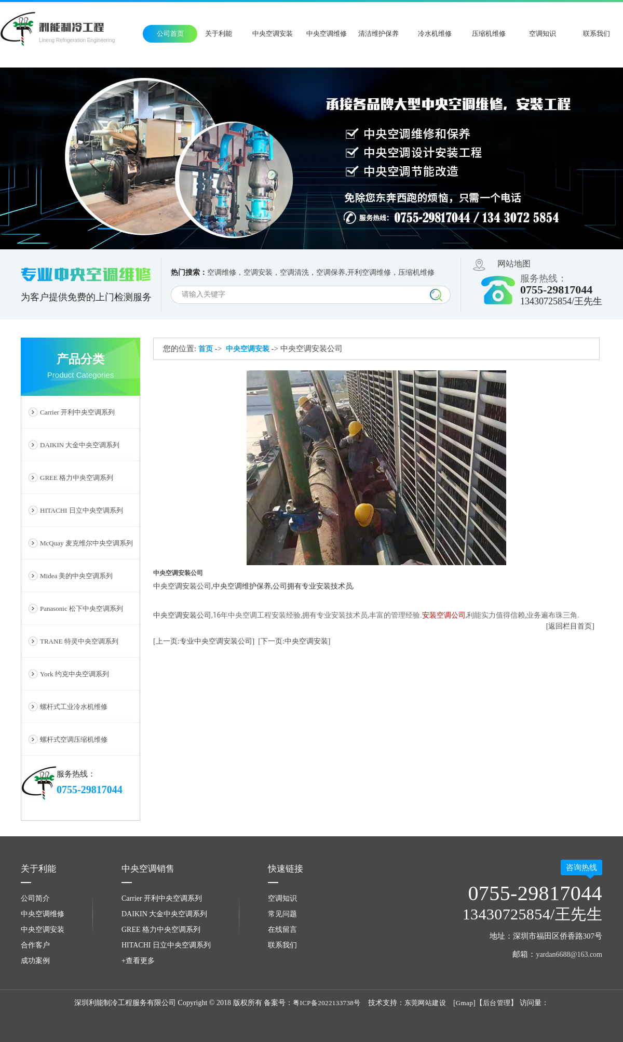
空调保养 (330, 272)
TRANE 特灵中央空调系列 (79, 641)
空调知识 (542, 33)
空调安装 (258, 272)
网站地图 (514, 263)
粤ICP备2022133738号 (327, 1003)
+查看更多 (138, 961)
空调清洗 (294, 272)
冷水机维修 (435, 33)
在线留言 (282, 929)
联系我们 (596, 33)
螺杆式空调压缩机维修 (73, 739)
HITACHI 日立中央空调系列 (81, 510)
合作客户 (35, 945)
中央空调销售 (147, 869)
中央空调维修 (326, 33)
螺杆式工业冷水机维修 (73, 707)
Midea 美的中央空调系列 (76, 576)
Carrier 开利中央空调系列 (77, 412)
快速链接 (285, 869)
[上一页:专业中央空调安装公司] (203, 641)
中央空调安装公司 (182, 615)
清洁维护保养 (378, 33)
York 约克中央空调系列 (74, 674)
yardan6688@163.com (569, 954)
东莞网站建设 (425, 1003)
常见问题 (282, 914)
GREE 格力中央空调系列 (76, 478)
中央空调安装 (272, 33)
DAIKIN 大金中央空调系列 (79, 445)
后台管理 (497, 1003)
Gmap (464, 1003)
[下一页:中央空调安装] (294, 641)
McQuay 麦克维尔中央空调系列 (86, 543)
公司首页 (170, 33)
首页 (205, 349)
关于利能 (218, 33)
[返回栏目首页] (570, 626)
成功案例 (35, 961)
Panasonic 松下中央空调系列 (81, 608)
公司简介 (35, 898)
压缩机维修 (489, 33)
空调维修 (221, 272)
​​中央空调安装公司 (182, 586)
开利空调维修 (369, 272)
